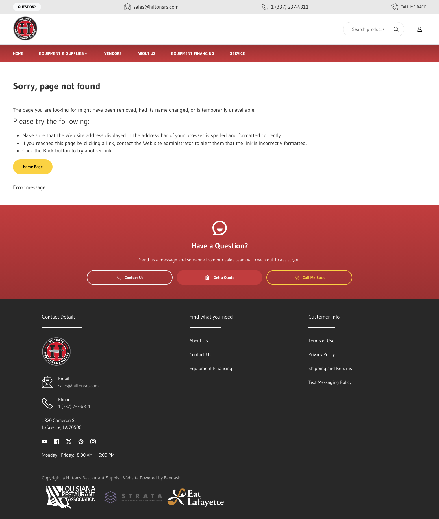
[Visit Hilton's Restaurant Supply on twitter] (68, 441)
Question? (27, 7)
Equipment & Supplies (63, 53)
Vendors (113, 53)
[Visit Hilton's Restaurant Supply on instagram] (93, 441)
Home (18, 53)
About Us (147, 53)
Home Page (33, 166)
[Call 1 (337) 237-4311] (285, 7)
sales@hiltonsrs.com (78, 385)
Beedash (172, 478)
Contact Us (129, 277)
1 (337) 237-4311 (74, 406)
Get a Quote (219, 277)
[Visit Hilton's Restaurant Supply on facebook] (56, 441)
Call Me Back (408, 6)
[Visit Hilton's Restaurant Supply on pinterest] (81, 441)
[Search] (373, 29)
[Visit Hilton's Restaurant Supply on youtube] (44, 441)
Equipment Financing (192, 53)
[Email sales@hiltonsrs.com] (151, 7)
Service (237, 53)
